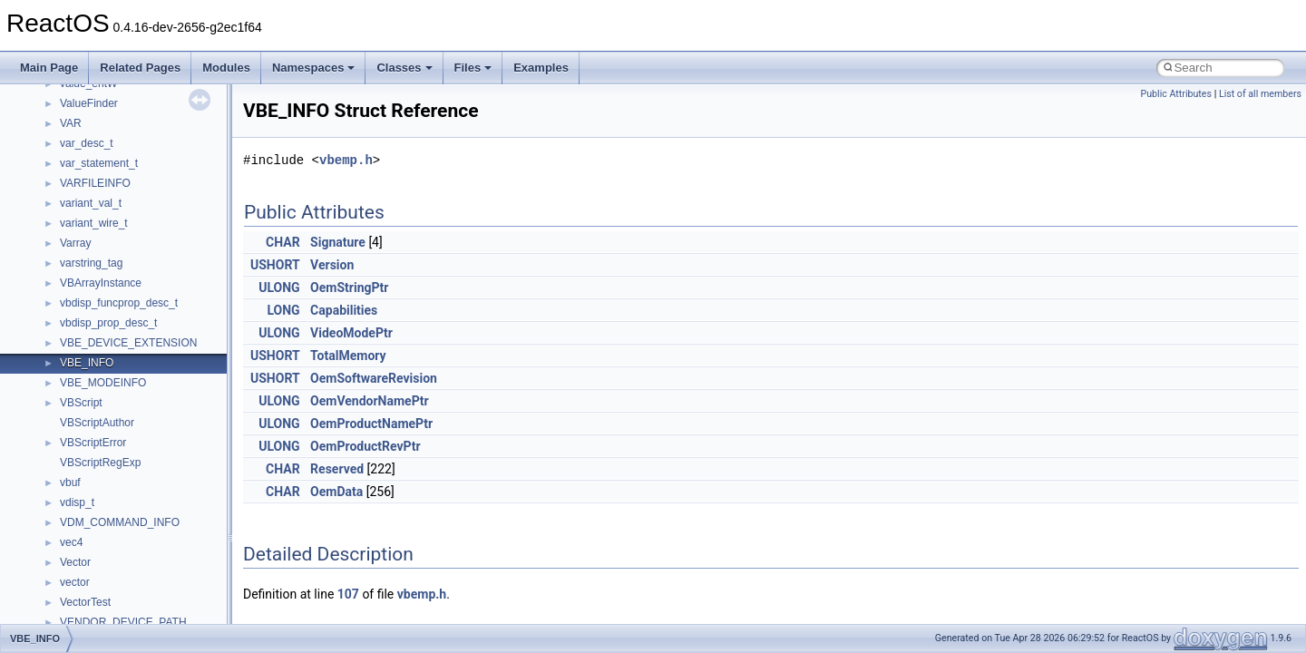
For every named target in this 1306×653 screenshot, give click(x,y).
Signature (337, 242)
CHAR (283, 242)
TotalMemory (347, 355)
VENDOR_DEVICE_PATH (123, 622)
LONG (283, 310)
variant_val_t (91, 203)
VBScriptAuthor (97, 422)
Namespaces (314, 67)
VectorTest (85, 602)
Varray (75, 243)
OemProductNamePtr (371, 423)
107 (348, 594)
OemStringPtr (349, 287)
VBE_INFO (86, 362)
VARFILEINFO (95, 183)
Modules (226, 67)
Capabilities (343, 310)
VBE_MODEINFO (103, 382)
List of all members (1260, 94)
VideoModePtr (351, 333)
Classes (404, 67)
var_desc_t (86, 143)
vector (75, 582)
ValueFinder (89, 103)
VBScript (81, 402)
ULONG (278, 287)
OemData (336, 491)
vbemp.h (346, 160)
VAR (71, 123)
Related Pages (140, 67)
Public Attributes (1176, 94)
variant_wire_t (94, 223)
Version (332, 265)
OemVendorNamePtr (369, 401)
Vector (75, 562)
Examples (541, 67)
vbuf (70, 482)
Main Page (49, 67)
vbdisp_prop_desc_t (108, 323)
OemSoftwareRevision (373, 378)
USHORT (275, 265)
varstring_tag (91, 263)
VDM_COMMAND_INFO (120, 522)
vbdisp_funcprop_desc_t (119, 303)
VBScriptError (93, 442)
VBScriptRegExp (100, 462)
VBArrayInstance (100, 283)
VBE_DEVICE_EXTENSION (128, 342)
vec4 (71, 542)
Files (473, 67)
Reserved (337, 469)
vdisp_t (77, 502)
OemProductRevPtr (365, 446)
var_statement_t (99, 163)
